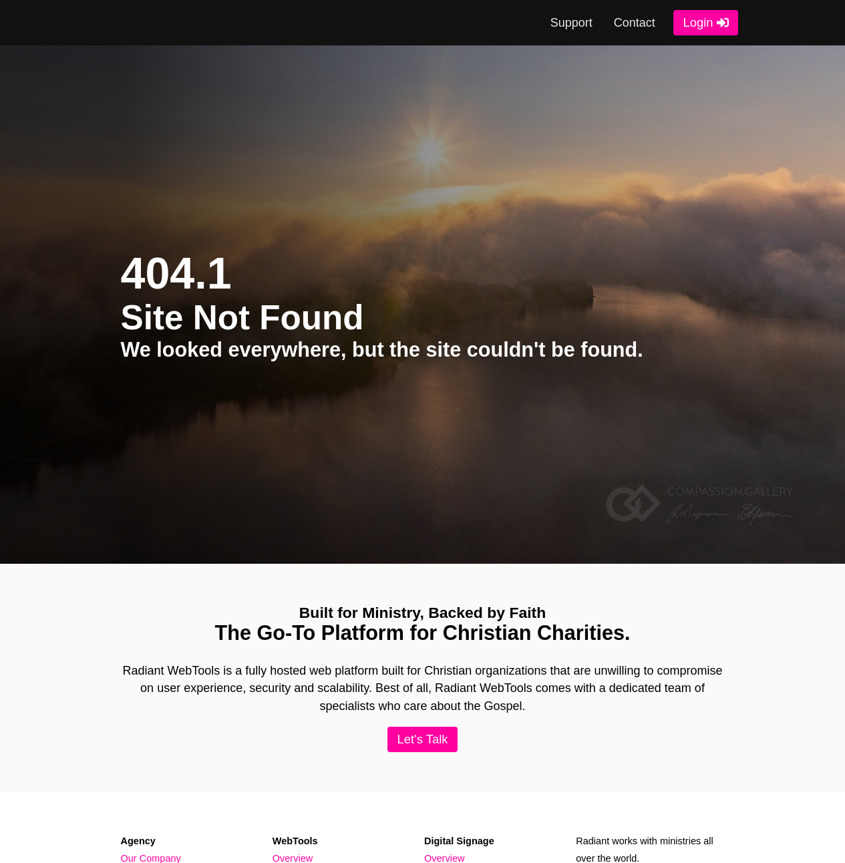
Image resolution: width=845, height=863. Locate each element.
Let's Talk (422, 739)
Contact (634, 22)
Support (571, 22)
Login (698, 22)
